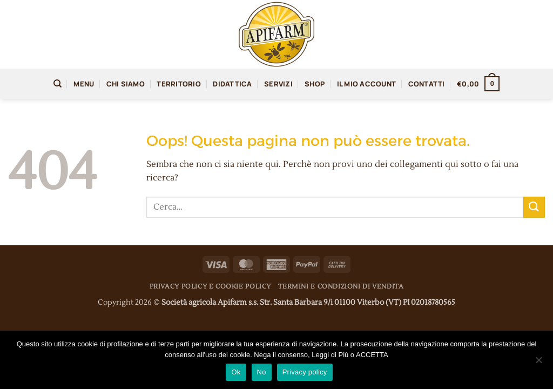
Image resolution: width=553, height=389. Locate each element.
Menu (83, 84)
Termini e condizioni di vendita (340, 286)
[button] (478, 84)
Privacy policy (304, 372)
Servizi (278, 84)
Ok (235, 372)
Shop (315, 84)
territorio (179, 84)
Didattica (232, 84)
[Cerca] (57, 83)
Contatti (426, 84)
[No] (538, 363)
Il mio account (366, 84)
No (261, 372)
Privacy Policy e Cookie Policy (210, 286)
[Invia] (534, 207)
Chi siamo (125, 84)
